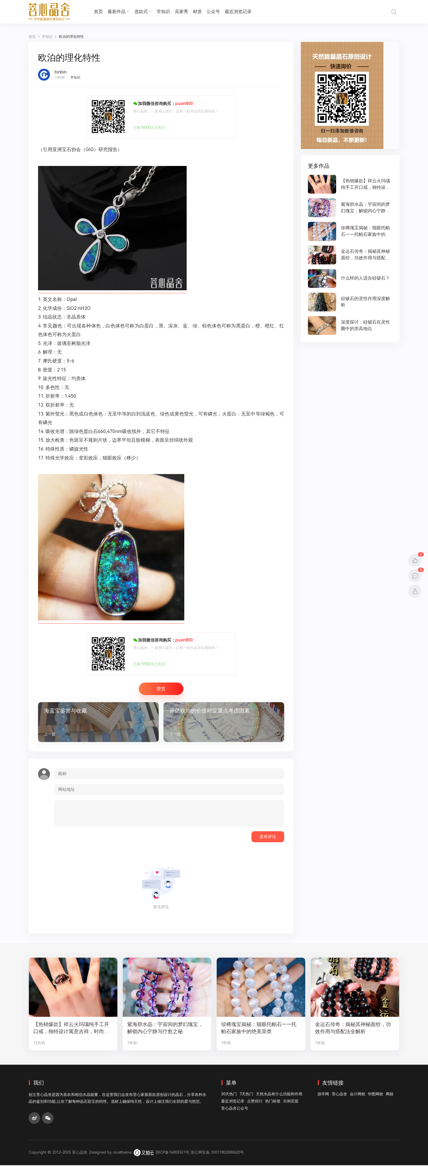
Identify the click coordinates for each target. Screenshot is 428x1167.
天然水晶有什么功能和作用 (279, 1096)
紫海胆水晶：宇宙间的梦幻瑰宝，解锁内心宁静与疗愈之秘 (165, 1029)
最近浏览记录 (238, 11)
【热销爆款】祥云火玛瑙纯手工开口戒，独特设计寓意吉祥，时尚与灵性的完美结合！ (71, 1030)
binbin (61, 72)
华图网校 (375, 1096)
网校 (390, 1096)
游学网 (323, 1096)
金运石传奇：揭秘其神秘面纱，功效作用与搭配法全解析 (353, 1029)
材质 (197, 11)
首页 (98, 11)
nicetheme (122, 1154)
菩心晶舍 (339, 1096)
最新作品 (119, 11)
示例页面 (290, 1103)
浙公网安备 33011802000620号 (217, 1154)
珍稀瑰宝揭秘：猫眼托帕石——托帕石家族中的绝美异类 (259, 1029)
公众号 (213, 11)
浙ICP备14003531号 (172, 1154)
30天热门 (229, 1096)
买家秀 (181, 11)
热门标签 (273, 1103)
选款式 (143, 11)
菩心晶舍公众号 (234, 1110)
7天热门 (246, 1096)
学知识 (163, 11)
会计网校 (357, 1096)
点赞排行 (254, 1103)
